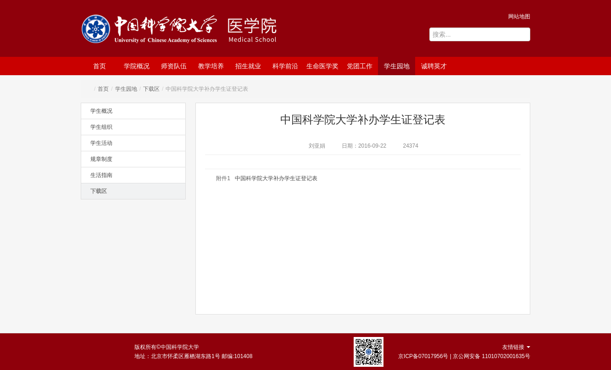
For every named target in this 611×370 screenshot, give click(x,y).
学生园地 (397, 66)
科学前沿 (285, 66)
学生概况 (101, 111)
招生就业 (248, 66)
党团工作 (359, 66)
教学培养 (211, 66)
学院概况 (137, 66)
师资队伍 (174, 66)
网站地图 (519, 16)
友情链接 (516, 347)
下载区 (151, 89)
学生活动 (101, 143)
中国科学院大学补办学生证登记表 (276, 178)
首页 (99, 66)
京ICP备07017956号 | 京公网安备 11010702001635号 (464, 356)
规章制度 (101, 159)
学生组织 (101, 127)
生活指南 (101, 175)
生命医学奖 (322, 66)
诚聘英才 (434, 66)
